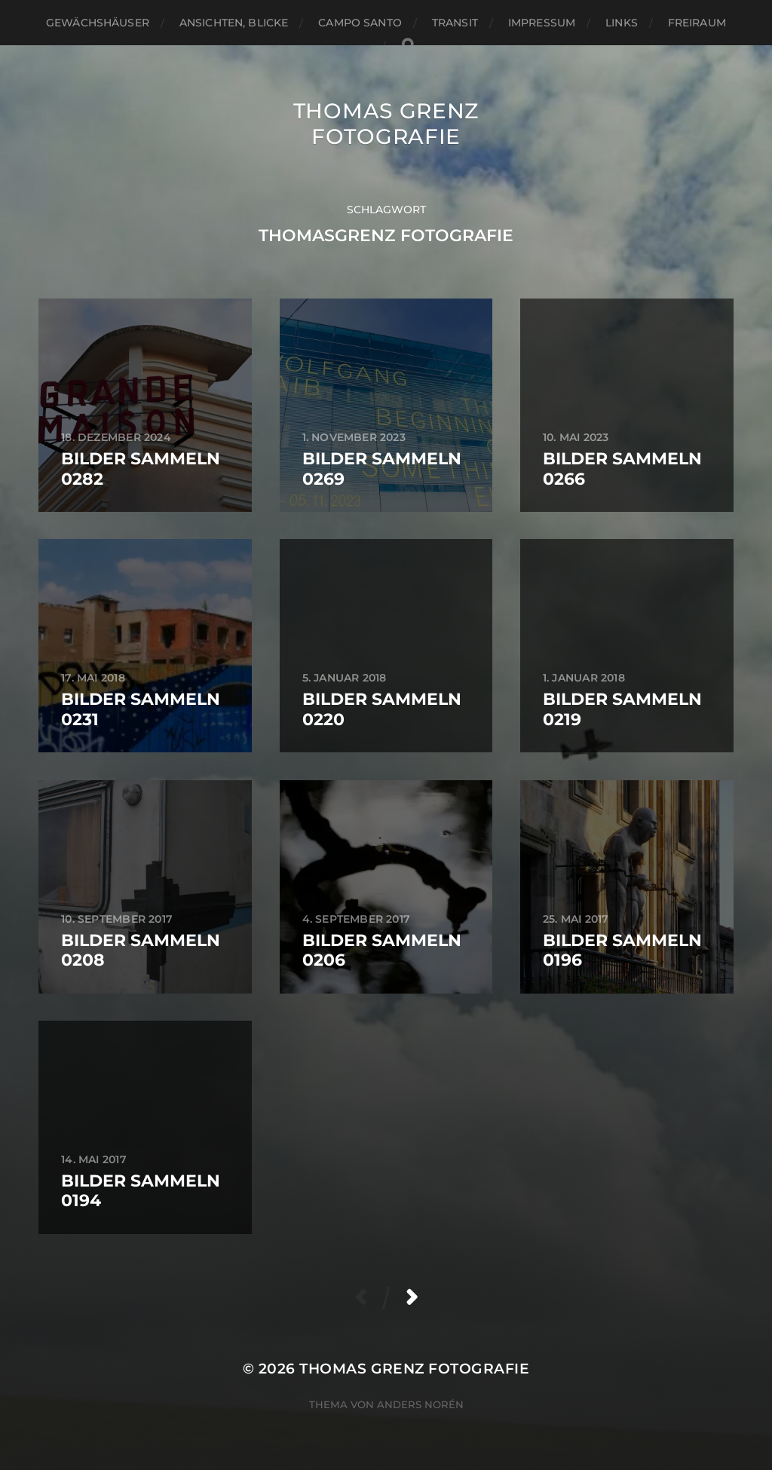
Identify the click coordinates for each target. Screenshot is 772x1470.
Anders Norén (420, 1404)
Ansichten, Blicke (233, 22)
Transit (455, 22)
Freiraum (697, 22)
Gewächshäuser (97, 22)
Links (621, 22)
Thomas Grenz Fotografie (386, 123)
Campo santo (360, 22)
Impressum (541, 22)
